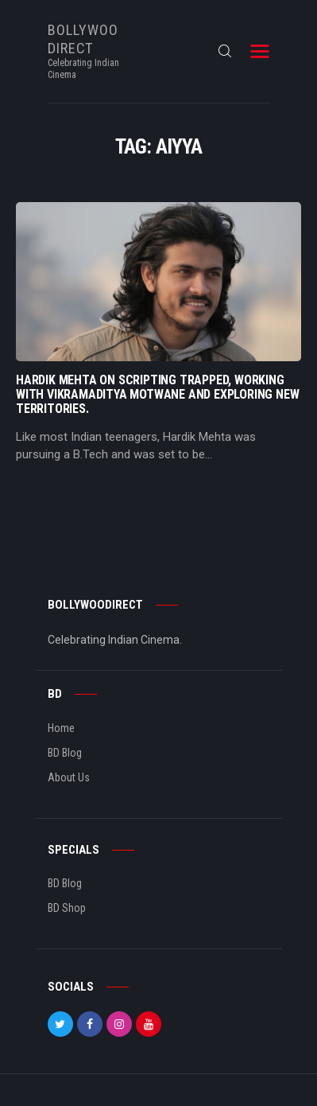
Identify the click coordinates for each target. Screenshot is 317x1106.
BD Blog (65, 752)
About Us (69, 777)
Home (61, 728)
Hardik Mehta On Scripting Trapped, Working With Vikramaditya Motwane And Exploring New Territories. (157, 394)
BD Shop (67, 908)
